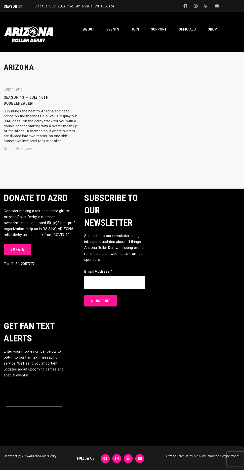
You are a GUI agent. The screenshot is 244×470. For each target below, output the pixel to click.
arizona (24, 149)
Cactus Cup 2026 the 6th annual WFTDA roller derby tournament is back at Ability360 (113, 6)
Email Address (98, 271)
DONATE (17, 249)
